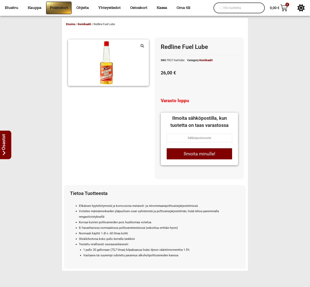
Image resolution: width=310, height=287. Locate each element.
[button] (142, 45)
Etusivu (70, 24)
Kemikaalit (84, 24)
